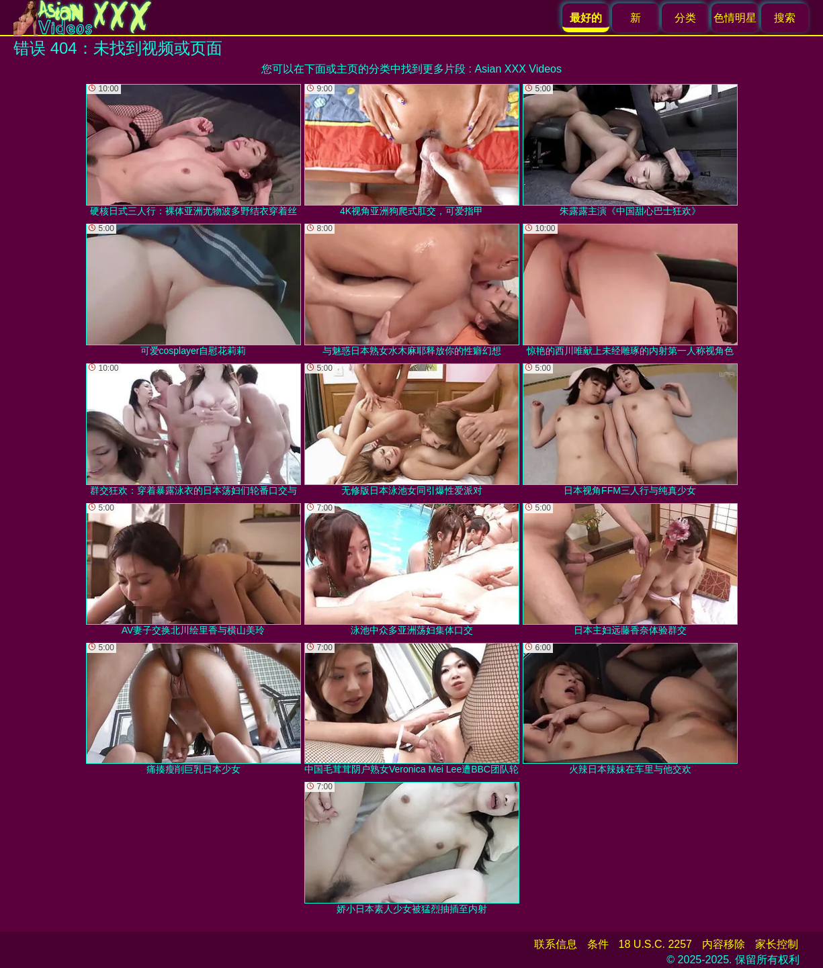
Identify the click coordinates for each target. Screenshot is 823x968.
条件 (598, 944)
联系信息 (555, 944)
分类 (685, 18)
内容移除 (723, 944)
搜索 (784, 18)
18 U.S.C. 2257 (655, 944)
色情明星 (734, 18)
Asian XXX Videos (518, 69)
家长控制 (776, 944)
